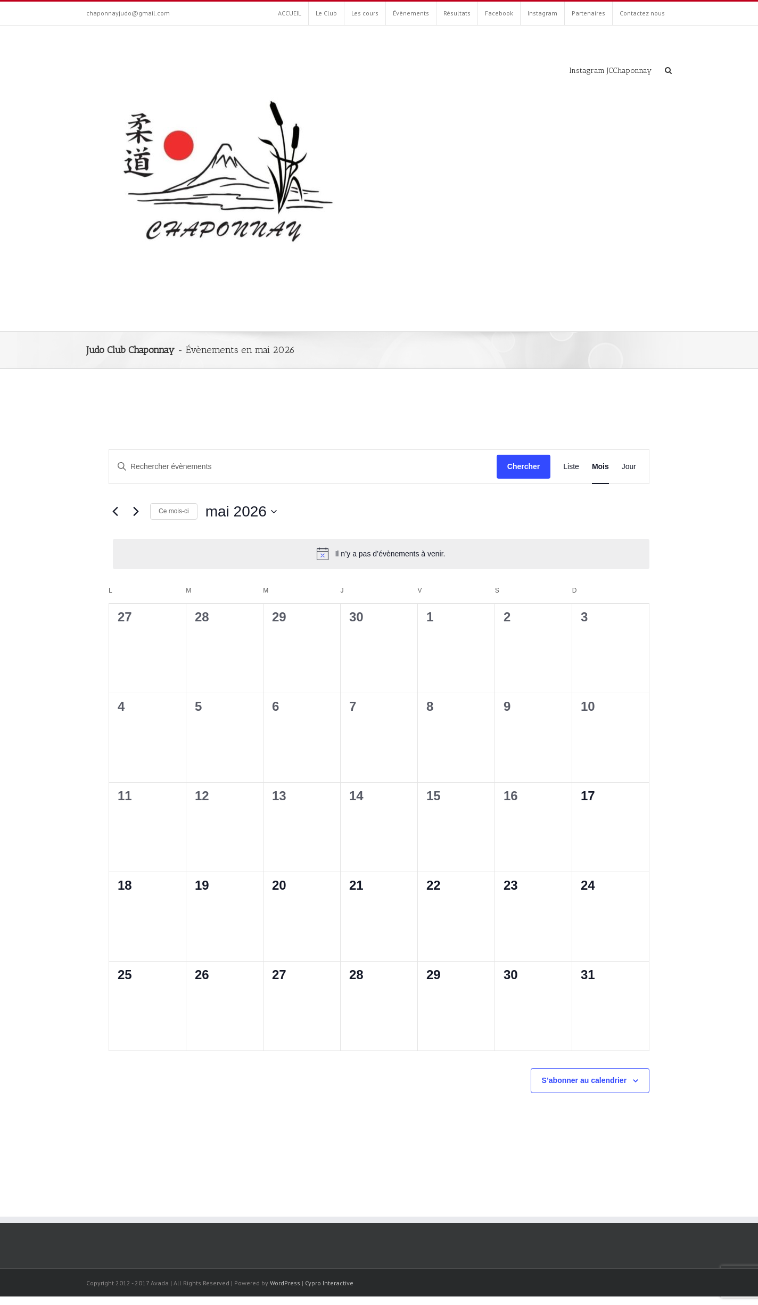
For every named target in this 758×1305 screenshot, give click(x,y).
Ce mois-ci (174, 511)
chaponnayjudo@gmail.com (128, 13)
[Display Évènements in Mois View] (600, 466)
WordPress (285, 1283)
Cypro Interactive (329, 1283)
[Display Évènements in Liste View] (571, 466)
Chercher (523, 466)
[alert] (381, 554)
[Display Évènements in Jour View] (629, 466)
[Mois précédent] (115, 511)
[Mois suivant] (135, 511)
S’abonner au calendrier (584, 1080)
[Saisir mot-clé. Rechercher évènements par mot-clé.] (303, 466)
